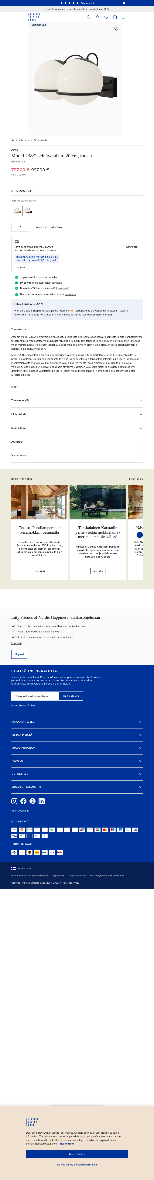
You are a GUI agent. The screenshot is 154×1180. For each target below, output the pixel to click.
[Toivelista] (106, 17)
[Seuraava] (140, 535)
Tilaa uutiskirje (71, 696)
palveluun (70, 294)
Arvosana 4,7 (87, 3)
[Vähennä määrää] (14, 227)
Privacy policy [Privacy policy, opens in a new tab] (66, 1143)
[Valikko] (123, 17)
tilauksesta (62, 288)
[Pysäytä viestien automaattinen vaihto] (124, 3)
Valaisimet (24, 140)
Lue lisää (16, 643)
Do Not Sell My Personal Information (29, 875)
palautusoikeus (53, 282)
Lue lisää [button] (20, 267)
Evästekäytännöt (98, 875)
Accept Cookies (77, 1154)
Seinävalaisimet (42, 140)
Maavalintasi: (19, 705)
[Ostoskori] (115, 17)
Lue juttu (40, 571)
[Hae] (89, 17)
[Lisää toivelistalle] (116, 29)
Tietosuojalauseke (77, 875)
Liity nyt (51, 260)
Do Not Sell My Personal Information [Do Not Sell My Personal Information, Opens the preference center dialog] (77, 1164)
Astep (14, 149)
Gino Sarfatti (18, 161)
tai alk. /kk (23, 191)
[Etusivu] (12, 140)
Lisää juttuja (136, 479)
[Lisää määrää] (27, 227)
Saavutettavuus (116, 875)
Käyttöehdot (58, 875)
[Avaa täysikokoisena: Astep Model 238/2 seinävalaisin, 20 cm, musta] (75, 78)
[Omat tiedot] (97, 17)
